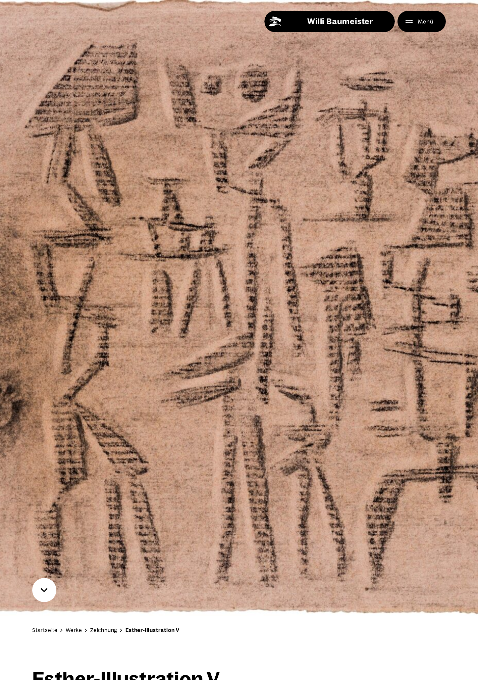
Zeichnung (103, 630)
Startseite (45, 630)
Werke (74, 630)
